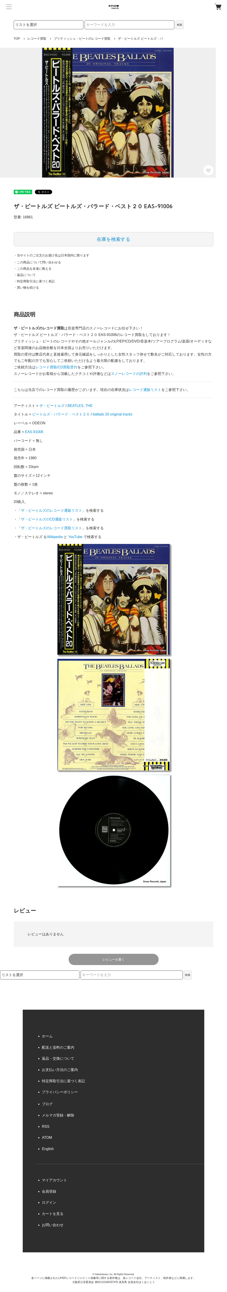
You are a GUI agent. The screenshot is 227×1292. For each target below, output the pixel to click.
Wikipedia (55, 537)
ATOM (47, 1137)
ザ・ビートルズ (52, 406)
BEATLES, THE (79, 406)
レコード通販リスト (145, 390)
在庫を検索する (113, 239)
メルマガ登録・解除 (58, 1115)
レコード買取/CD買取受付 (56, 367)
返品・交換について (58, 1058)
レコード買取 (36, 38)
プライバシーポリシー (60, 1092)
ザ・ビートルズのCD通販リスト (47, 519)
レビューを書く (114, 959)
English (48, 1149)
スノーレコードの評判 (129, 374)
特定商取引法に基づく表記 (63, 1081)
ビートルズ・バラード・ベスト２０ (61, 414)
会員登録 (49, 1191)
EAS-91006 (34, 432)
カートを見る (52, 1214)
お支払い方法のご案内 (60, 1070)
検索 (179, 24)
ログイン (49, 1202)
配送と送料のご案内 (58, 1047)
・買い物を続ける (26, 287)
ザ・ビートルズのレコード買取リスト (51, 528)
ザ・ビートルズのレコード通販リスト (51, 510)
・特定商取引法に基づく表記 (34, 281)
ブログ (47, 1104)
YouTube (75, 537)
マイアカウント (54, 1180)
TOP (17, 38)
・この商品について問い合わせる (37, 262)
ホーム (47, 1036)
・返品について (25, 275)
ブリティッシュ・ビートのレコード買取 (82, 38)
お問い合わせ (52, 1225)
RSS (45, 1126)
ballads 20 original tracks (112, 414)
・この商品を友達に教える (33, 268)
